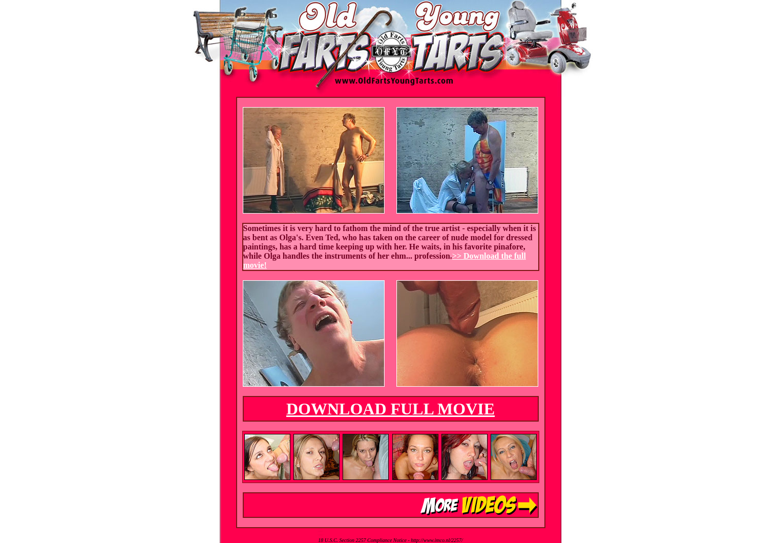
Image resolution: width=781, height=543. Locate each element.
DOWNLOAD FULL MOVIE (390, 409)
